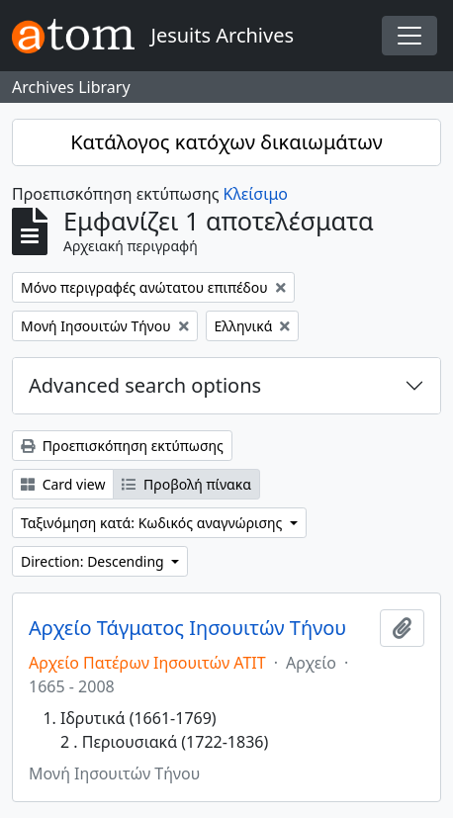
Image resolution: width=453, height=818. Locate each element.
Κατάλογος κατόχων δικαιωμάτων (226, 142)
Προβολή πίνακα (186, 484)
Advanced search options (145, 385)
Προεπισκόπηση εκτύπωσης (122, 445)
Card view (63, 484)
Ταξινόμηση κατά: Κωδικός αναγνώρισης (153, 522)
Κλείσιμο (256, 194)
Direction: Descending (94, 561)
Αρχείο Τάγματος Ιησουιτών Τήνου (187, 628)
